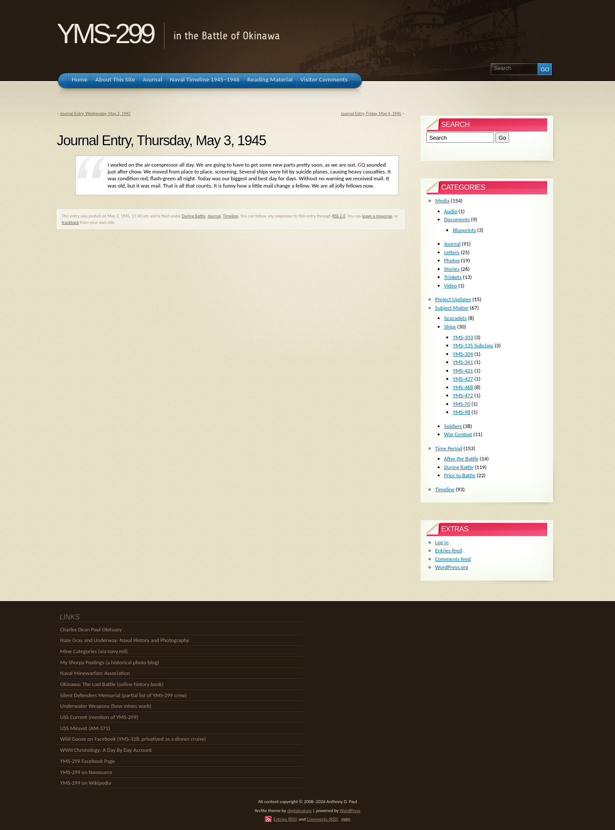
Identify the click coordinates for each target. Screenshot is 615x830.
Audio (450, 211)
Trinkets (453, 277)
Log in (441, 542)
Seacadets (455, 318)
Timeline (230, 216)
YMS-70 (461, 404)
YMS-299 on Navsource (86, 772)
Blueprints (464, 230)
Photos (452, 260)
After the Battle (461, 458)
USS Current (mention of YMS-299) (99, 717)
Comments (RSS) (322, 819)
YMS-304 (463, 354)
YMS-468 (463, 387)
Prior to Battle (459, 475)
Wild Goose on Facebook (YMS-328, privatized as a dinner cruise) (133, 739)
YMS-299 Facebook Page (87, 761)
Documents (457, 219)
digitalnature (299, 810)
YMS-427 (463, 378)
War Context (458, 434)
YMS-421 (463, 370)
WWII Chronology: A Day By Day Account (106, 750)
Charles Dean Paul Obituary (91, 629)
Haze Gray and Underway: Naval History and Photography (124, 640)
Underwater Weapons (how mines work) (106, 706)
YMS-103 (463, 337)
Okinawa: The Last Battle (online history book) (112, 684)
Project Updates (453, 299)
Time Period (448, 448)
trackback (70, 222)
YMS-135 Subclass (473, 345)
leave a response (377, 216)
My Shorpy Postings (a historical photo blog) (109, 662)
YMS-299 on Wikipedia (85, 783)
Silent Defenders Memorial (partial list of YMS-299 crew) (123, 695)
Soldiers (453, 426)
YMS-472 (463, 395)
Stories (452, 269)
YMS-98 (461, 412)
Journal (214, 216)
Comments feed (453, 559)
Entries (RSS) (285, 819)
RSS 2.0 (339, 216)
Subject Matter (452, 308)
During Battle (193, 216)
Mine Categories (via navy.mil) (94, 651)
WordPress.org (451, 567)
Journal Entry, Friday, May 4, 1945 (371, 113)
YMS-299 (105, 33)
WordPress (350, 810)
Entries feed (448, 550)
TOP (346, 819)
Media (442, 200)
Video (450, 285)
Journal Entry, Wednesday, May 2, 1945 (95, 113)
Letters (452, 252)
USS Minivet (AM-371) (85, 728)
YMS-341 (463, 362)
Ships (450, 326)
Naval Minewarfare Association (95, 673)
